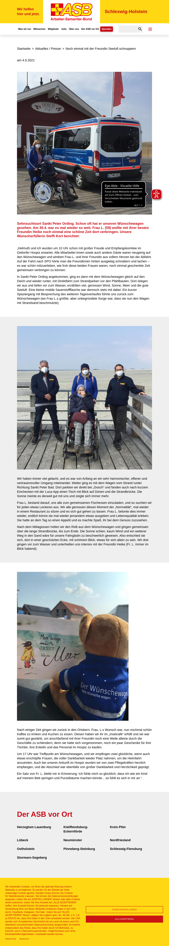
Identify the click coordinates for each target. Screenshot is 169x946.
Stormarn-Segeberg (32, 857)
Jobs (63, 29)
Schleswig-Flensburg (126, 849)
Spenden (107, 29)
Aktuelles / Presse (48, 48)
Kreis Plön (118, 827)
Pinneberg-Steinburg (79, 849)
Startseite (23, 48)
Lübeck (22, 840)
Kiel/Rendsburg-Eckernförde (75, 829)
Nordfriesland (120, 840)
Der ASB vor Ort (90, 29)
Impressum (24, 939)
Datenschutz (10, 939)
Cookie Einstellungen (124, 909)
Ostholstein (26, 849)
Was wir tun (24, 29)
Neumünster (72, 840)
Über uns (74, 29)
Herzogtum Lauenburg (34, 827)
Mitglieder (53, 29)
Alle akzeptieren (124, 919)
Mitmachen (39, 29)
